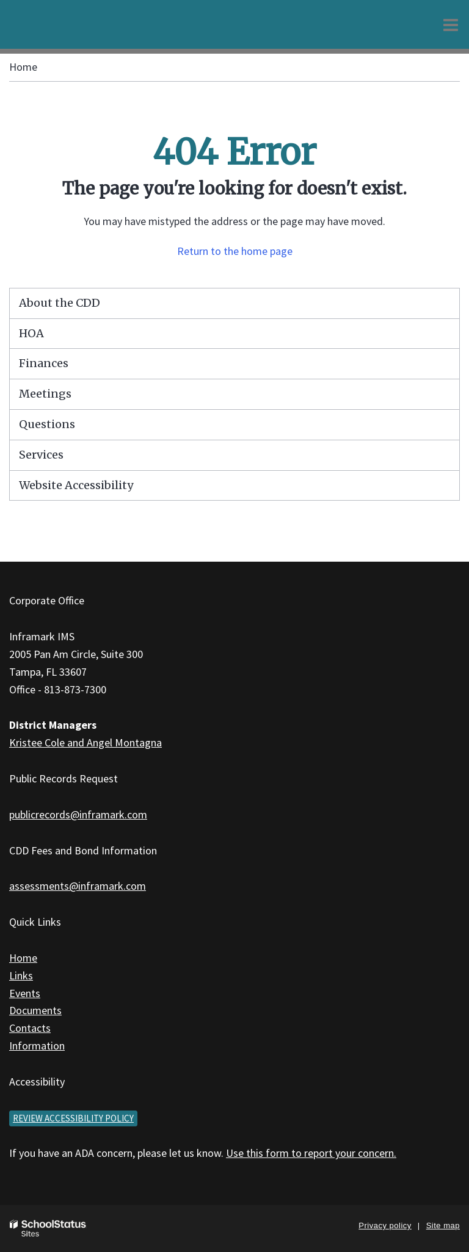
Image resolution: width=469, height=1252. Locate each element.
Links (21, 975)
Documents (35, 1010)
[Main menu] (450, 24)
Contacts (30, 1028)
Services (41, 455)
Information (37, 1046)
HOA (31, 333)
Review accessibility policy (73, 1118)
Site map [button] (443, 1225)
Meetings (45, 394)
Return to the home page (235, 251)
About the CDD (59, 303)
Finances (43, 363)
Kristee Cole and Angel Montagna (85, 742)
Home (23, 67)
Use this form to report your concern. (311, 1153)
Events (24, 993)
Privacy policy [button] (384, 1225)
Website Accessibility (76, 485)
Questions (47, 424)
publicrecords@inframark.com (78, 814)
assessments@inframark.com (77, 886)
